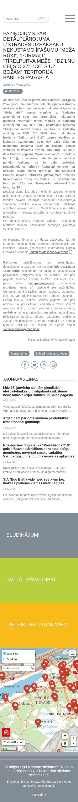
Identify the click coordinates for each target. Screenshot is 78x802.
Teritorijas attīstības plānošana (48, 252)
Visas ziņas (23, 84)
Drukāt (53, 365)
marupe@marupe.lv (41, 283)
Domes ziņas (19, 353)
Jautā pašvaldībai (30, 579)
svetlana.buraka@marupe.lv (21, 329)
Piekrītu (39, 795)
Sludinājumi (23, 535)
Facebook (25, 365)
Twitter (34, 365)
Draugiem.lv (43, 365)
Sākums (8, 84)
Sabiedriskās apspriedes (52, 353)
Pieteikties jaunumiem (37, 624)
